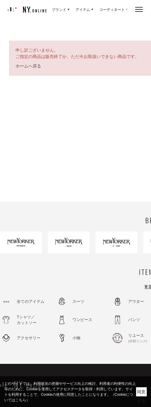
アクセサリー (28, 338)
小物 (76, 338)
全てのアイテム (30, 301)
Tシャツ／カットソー (27, 320)
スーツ (78, 301)
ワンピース (82, 319)
